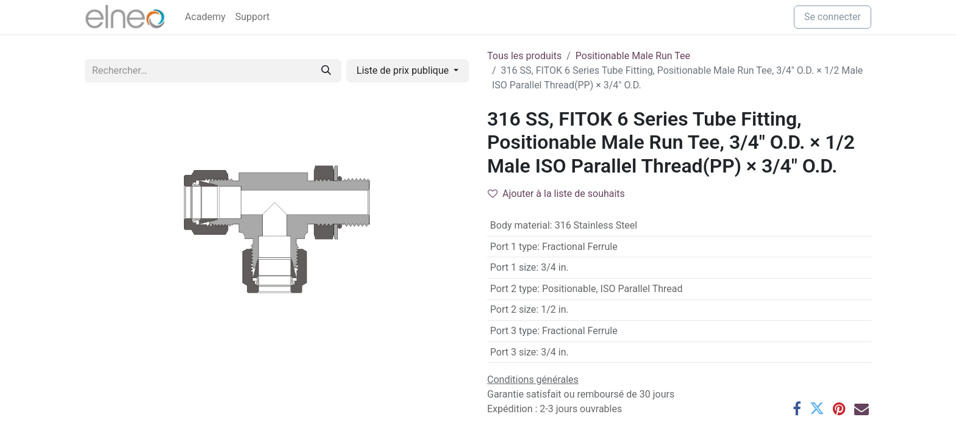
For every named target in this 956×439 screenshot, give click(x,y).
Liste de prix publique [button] (404, 70)
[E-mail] (861, 408)
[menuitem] (205, 17)
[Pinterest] (839, 408)
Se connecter (832, 17)
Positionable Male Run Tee (633, 56)
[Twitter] (817, 408)
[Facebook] (797, 408)
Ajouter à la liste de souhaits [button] (556, 193)
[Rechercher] (326, 70)
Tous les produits (524, 56)
